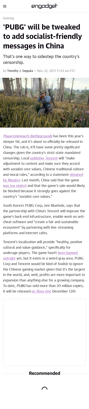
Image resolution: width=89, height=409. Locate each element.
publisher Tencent (44, 158)
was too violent (15, 186)
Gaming (8, 18)
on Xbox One (41, 291)
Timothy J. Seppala (20, 70)
